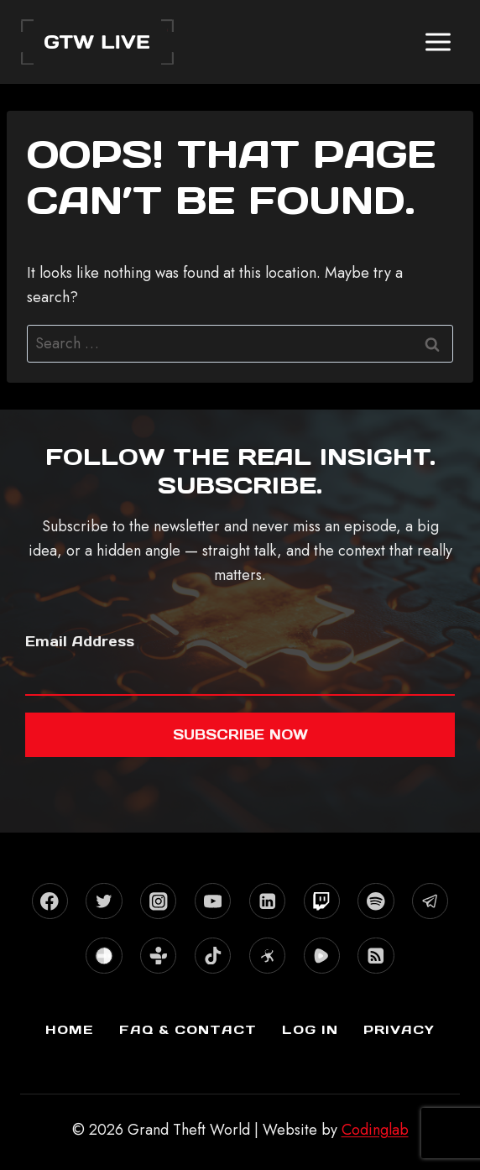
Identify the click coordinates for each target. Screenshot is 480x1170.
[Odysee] (267, 956)
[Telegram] (430, 901)
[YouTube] (213, 901)
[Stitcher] (104, 956)
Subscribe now (240, 734)
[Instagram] (158, 901)
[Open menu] (437, 41)
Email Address (79, 641)
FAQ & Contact (188, 1029)
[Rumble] (322, 956)
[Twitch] (322, 901)
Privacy (399, 1029)
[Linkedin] (267, 901)
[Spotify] (375, 901)
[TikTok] (213, 956)
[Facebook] (50, 901)
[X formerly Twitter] (104, 901)
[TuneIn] (158, 956)
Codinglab (375, 1130)
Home (69, 1029)
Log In (310, 1029)
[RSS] (375, 956)
